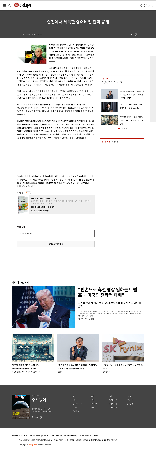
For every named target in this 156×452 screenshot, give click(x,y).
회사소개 (22, 436)
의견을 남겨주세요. (26, 234)
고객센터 (52, 436)
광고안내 (129, 404)
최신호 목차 (113, 400)
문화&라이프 (77, 404)
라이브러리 (113, 404)
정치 (74, 396)
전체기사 (76, 411)
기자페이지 (113, 408)
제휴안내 (45, 436)
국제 (92, 400)
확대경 (20, 192)
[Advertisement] (50, 156)
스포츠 (75, 408)
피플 (92, 408)
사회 (74, 400)
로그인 (150, 6)
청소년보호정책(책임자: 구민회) (88, 436)
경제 (92, 396)
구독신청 (129, 400)
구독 (28, 193)
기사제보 (129, 396)
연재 (110, 396)
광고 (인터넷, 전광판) (33, 436)
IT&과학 (94, 404)
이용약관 (59, 436)
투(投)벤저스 (108, 82)
